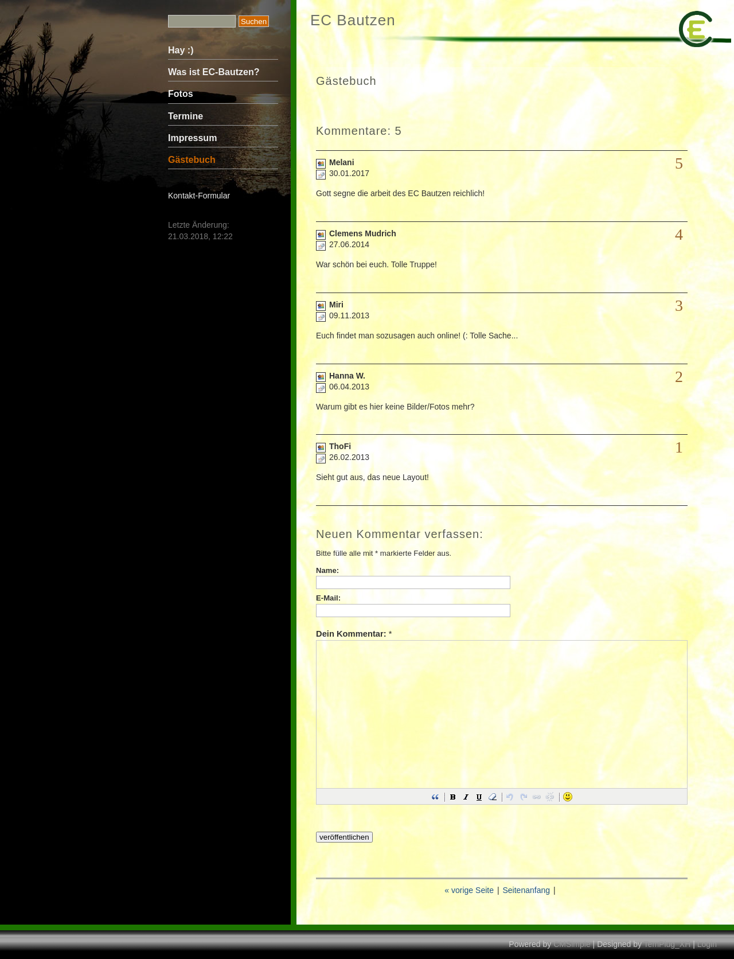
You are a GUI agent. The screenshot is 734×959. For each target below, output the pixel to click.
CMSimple (572, 944)
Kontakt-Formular (199, 195)
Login (707, 944)
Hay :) (180, 50)
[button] (435, 796)
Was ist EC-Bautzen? (213, 72)
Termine (185, 116)
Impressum (192, 138)
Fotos (180, 94)
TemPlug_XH (667, 944)
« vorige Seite (469, 890)
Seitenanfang (526, 890)
